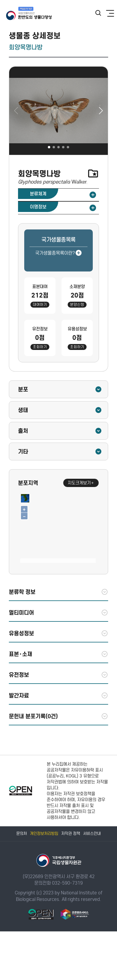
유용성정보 (58, 633)
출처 (60, 430)
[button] (101, 110)
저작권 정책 (70, 833)
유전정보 (58, 674)
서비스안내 (92, 833)
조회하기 (40, 347)
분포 (60, 389)
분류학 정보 (58, 591)
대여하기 (40, 304)
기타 (60, 451)
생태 (60, 410)
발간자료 (58, 695)
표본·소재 (58, 654)
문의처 (21, 833)
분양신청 (77, 304)
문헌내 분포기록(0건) (58, 716)
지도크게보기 (81, 483)
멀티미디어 (58, 612)
